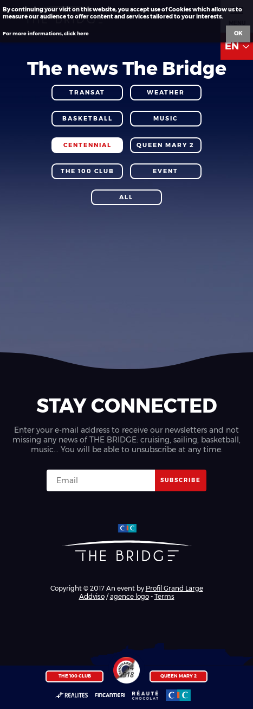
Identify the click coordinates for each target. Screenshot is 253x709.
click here (76, 33)
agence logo (129, 596)
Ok (238, 33)
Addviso (92, 596)
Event (165, 171)
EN (237, 46)
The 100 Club (75, 676)
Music (165, 118)
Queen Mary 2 (178, 676)
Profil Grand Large (174, 588)
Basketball (87, 118)
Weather (166, 92)
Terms (164, 596)
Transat (87, 92)
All (126, 197)
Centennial (87, 145)
